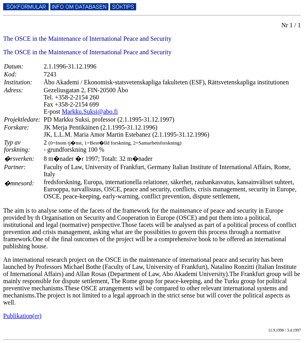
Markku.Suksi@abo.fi (90, 111)
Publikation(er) (22, 316)
